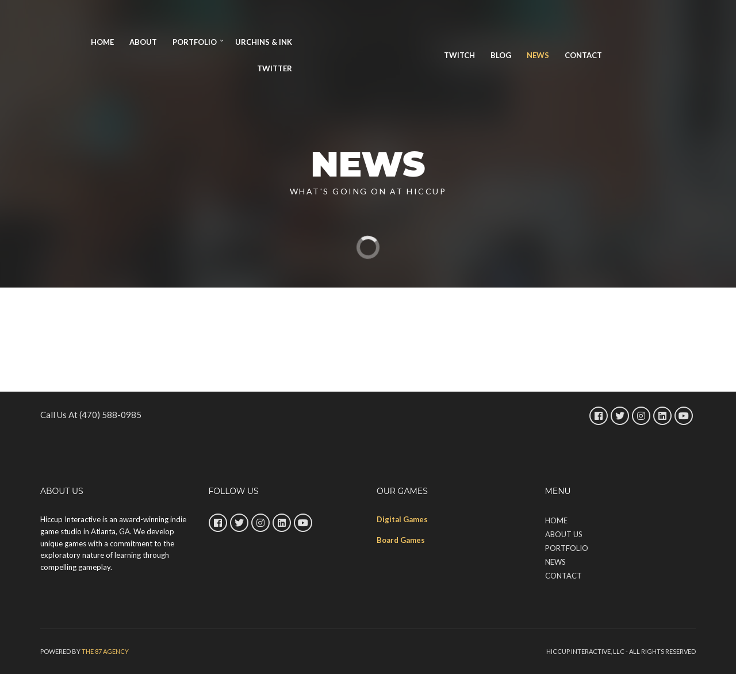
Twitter (274, 68)
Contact (583, 55)
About (143, 42)
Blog (500, 55)
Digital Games (402, 519)
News (538, 55)
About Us (563, 534)
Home (102, 42)
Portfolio (194, 42)
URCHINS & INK (263, 42)
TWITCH (459, 55)
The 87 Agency (105, 651)
